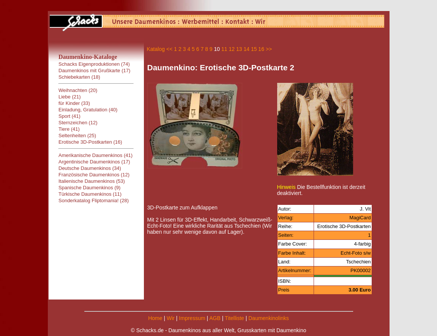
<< (169, 49)
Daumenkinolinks (268, 318)
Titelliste (234, 318)
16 (261, 49)
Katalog (156, 49)
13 (239, 49)
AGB (215, 318)
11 (224, 49)
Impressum (192, 318)
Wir (171, 318)
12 (232, 49)
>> (269, 49)
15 (254, 49)
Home (155, 318)
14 (246, 49)
